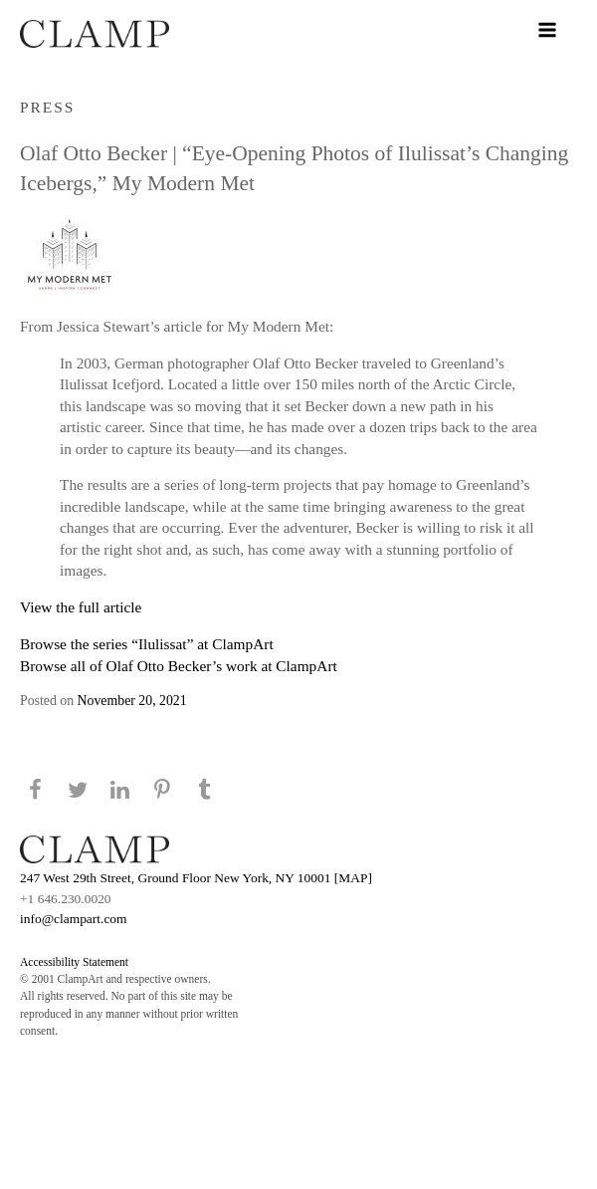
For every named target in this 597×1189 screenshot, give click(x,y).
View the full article (80, 606)
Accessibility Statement (74, 962)
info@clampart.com (73, 918)
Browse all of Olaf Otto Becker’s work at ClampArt (178, 665)
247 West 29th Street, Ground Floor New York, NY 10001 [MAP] (196, 877)
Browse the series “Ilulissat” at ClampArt (147, 643)
